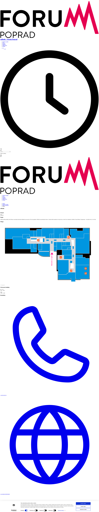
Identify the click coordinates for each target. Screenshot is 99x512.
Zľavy (3, 42)
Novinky (3, 43)
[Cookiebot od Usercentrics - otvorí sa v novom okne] (13, 371)
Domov (3, 203)
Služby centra (4, 45)
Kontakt (3, 46)
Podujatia (4, 44)
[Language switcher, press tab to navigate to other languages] (2, 48)
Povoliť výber (83, 367)
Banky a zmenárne (5, 205)
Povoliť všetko (83, 364)
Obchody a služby (5, 41)
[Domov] (49, 193)
